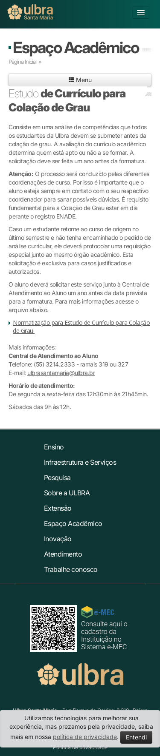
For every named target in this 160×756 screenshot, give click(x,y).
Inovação (58, 538)
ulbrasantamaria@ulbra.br (61, 372)
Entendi (136, 737)
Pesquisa (57, 477)
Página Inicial (22, 61)
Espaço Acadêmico (76, 47)
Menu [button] (80, 79)
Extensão (58, 508)
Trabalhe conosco (71, 569)
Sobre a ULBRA (67, 493)
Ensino (54, 447)
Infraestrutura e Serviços (80, 462)
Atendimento (63, 554)
